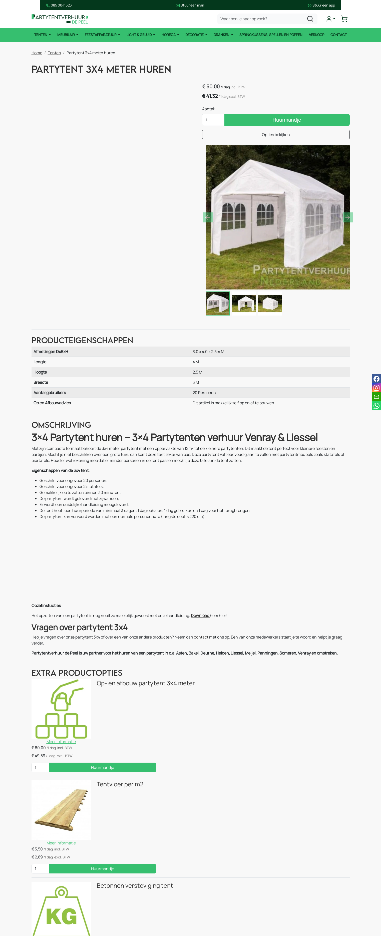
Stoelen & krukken (134, 875)
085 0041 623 (305, 865)
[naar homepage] (62, 19)
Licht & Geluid (139, 35)
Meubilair (66, 35)
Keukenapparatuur (135, 905)
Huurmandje (309, 120)
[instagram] (296, 905)
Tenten (40, 35)
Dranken (222, 35)
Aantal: (254, 109)
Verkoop (317, 35)
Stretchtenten (131, 845)
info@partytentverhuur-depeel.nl (317, 871)
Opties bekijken (299, 135)
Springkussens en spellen (60, 905)
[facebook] (280, 905)
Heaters (125, 885)
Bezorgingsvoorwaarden (221, 885)
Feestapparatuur (100, 35)
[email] (376, 396)
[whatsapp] (376, 405)
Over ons (207, 865)
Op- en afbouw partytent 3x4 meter (135, 617)
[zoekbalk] (269, 19)
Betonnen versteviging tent (124, 742)
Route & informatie (216, 855)
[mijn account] (332, 19)
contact (201, 571)
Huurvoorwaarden (215, 895)
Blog (203, 875)
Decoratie (195, 35)
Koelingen (127, 895)
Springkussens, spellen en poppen (271, 35)
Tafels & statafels (133, 865)
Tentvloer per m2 (109, 680)
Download (200, 549)
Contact (339, 35)
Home (37, 52)
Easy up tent (129, 855)
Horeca (168, 35)
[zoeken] (311, 19)
